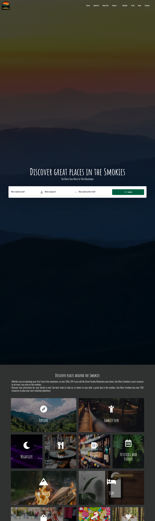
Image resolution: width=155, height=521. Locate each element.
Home (88, 5)
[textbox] (61, 192)
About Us (96, 5)
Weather (125, 5)
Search (128, 192)
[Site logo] (6, 5)
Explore (114, 5)
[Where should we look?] (27, 192)
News (139, 5)
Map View (105, 5)
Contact (147, 5)
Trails (132, 5)
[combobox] (61, 192)
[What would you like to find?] (94, 192)
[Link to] (43, 415)
